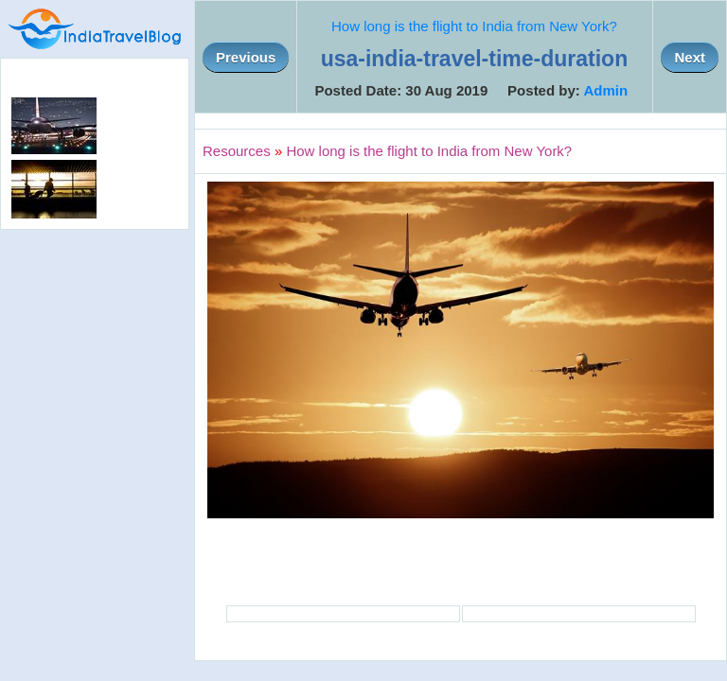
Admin (605, 90)
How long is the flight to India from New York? (474, 26)
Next (689, 57)
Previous (245, 57)
